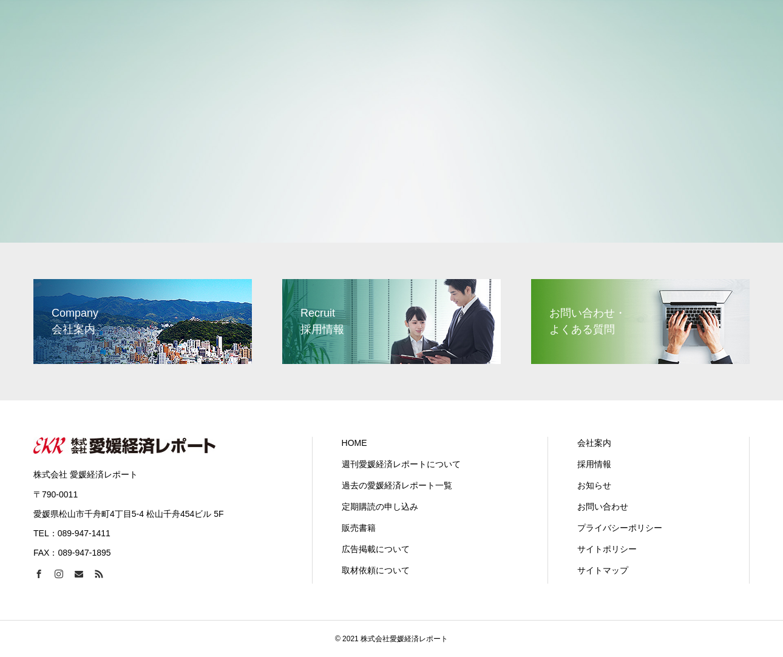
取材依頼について (376, 570)
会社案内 (594, 443)
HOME (354, 443)
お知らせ (594, 485)
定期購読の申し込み (380, 506)
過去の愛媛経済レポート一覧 (397, 485)
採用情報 (594, 464)
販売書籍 (359, 528)
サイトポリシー (607, 549)
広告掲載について (376, 549)
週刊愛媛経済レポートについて (401, 464)
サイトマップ (602, 570)
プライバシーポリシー (619, 528)
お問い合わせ (602, 506)
